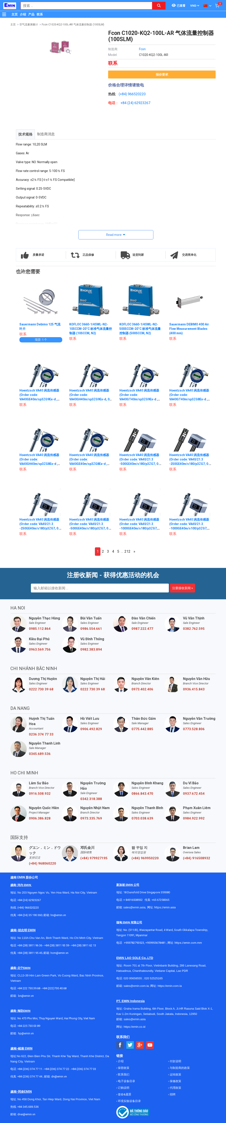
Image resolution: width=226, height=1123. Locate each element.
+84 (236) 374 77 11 (29, 1069)
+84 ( (124, 103)
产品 (31, 14)
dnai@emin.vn (26, 1114)
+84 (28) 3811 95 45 (29, 953)
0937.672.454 (194, 794)
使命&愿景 (124, 1094)
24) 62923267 (139, 103)
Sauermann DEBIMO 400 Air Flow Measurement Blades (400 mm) (189, 329)
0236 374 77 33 (41, 734)
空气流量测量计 (28, 24)
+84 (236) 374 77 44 (29, 1076)
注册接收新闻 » (182, 588)
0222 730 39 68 (41, 689)
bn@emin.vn (26, 995)
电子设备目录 (126, 1081)
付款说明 (175, 1061)
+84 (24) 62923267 (29, 900)
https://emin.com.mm (188, 942)
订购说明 (123, 1087)
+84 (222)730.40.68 (54, 988)
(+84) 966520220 (28, 907)
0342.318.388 (91, 799)
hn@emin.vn (58, 915)
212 (127, 551)
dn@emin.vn (59, 1076)
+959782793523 (134, 942)
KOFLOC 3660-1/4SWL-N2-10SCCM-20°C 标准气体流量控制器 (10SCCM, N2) (89, 329)
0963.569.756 (40, 649)
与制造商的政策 (179, 1068)
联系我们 (123, 1074)
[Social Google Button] (140, 1045)
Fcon (142, 49)
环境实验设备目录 (129, 1101)
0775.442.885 (142, 729)
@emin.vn (27, 1033)
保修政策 (175, 1081)
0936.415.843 (194, 689)
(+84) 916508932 (196, 858)
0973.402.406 (142, 689)
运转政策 (175, 1074)
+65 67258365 (160, 899)
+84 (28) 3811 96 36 (29, 945)
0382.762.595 (194, 629)
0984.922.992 (194, 818)
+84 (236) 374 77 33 (83, 1069)
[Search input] (84, 6)
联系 (40, 14)
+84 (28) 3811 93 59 (56, 945)
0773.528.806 (194, 729)
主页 (14, 14)
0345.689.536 (40, 754)
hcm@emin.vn (59, 953)
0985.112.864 (40, 629)
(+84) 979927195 (93, 858)
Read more (114, 235)
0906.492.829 (91, 729)
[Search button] (159, 6)
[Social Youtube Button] (150, 1045)
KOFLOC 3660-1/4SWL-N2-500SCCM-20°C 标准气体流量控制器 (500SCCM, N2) (140, 329)
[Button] (4, 14)
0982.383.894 (91, 649)
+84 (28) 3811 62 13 (83, 945)
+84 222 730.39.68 (29, 988)
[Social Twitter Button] (130, 1045)
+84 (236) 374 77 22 (56, 1069)
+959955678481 (155, 942)
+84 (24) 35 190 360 (29, 915)
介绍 (23, 14)
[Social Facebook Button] (120, 1045)
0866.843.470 (142, 794)
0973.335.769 (91, 818)
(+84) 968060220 (42, 863)
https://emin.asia (165, 907)
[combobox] (84, 6)
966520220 (137, 94)
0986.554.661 (91, 629)
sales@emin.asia (134, 907)
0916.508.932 (40, 794)
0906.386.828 (40, 818)
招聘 (172, 1094)
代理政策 (175, 1087)
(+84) (123, 94)
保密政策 (123, 1068)
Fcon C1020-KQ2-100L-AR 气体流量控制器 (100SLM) (73, 24)
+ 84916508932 (133, 899)
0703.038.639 (142, 818)
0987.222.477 (142, 629)
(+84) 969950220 (145, 858)
